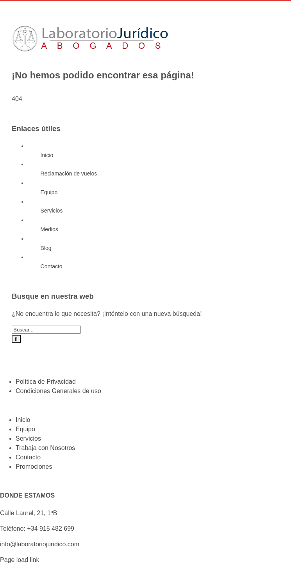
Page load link (19, 559)
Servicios (52, 210)
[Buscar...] (46, 330)
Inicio (47, 155)
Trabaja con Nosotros (45, 448)
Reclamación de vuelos (69, 173)
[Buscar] (16, 339)
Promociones (34, 466)
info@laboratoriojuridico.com (39, 544)
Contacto (51, 266)
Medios (49, 229)
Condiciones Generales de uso (58, 391)
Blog (46, 248)
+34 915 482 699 (50, 528)
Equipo (49, 192)
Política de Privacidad (46, 381)
